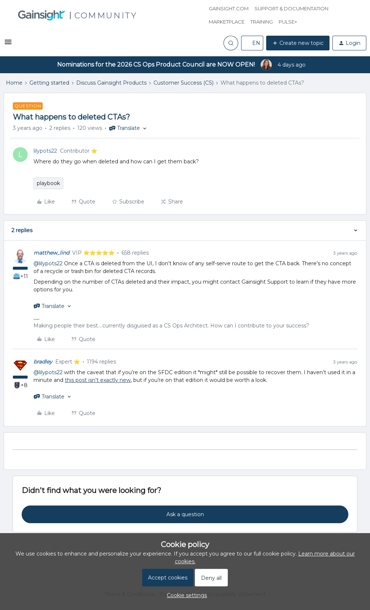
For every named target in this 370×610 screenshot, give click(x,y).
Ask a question (185, 514)
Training (261, 22)
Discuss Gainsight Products (111, 82)
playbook (48, 183)
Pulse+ (288, 22)
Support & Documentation (291, 8)
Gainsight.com (229, 8)
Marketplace (226, 22)
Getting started (49, 82)
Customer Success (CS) (184, 82)
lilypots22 (45, 151)
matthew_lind (51, 252)
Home (14, 82)
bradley (43, 361)
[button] (8, 44)
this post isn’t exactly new (98, 380)
